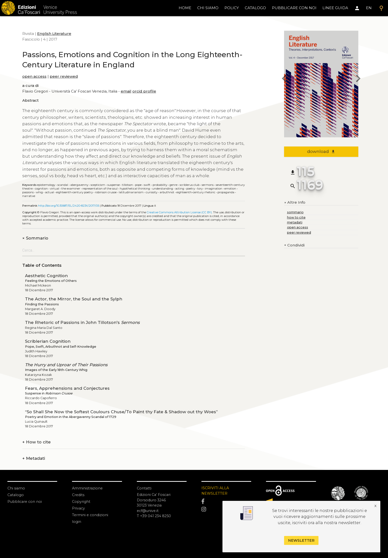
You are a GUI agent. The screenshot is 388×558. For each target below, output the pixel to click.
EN (369, 7)
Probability (160, 185)
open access (34, 76)
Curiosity (151, 192)
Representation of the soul (100, 188)
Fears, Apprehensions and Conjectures (67, 388)
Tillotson (127, 185)
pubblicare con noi (294, 7)
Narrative (28, 196)
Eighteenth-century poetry (74, 192)
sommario (295, 212)
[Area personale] (357, 8)
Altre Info (294, 202)
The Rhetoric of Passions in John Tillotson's (82, 322)
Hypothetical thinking (135, 188)
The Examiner (70, 188)
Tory (200, 188)
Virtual (54, 188)
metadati (294, 222)
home (185, 7)
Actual (49, 192)
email (126, 91)
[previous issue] (284, 79)
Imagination (213, 188)
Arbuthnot (167, 192)
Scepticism (98, 185)
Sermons (208, 185)
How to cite (36, 442)
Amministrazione (87, 488)
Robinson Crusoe (106, 192)
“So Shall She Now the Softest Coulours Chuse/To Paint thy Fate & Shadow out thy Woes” (121, 411)
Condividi (294, 245)
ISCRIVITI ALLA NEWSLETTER (215, 491)
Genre (173, 185)
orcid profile (144, 91)
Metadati (33, 458)
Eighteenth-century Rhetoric (195, 192)
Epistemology (46, 185)
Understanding (162, 188)
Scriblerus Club (189, 185)
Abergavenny (79, 185)
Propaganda (226, 192)
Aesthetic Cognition (46, 275)
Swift (147, 185)
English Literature (54, 33)
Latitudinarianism (131, 192)
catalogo (255, 7)
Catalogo (15, 494)
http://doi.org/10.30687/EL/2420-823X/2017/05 (68, 205)
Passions (28, 192)
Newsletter (301, 540)
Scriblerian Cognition (48, 341)
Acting (179, 188)
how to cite (296, 217)
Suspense (113, 185)
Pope (138, 185)
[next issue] (358, 79)
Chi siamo (16, 488)
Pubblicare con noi (25, 501)
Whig (39, 192)
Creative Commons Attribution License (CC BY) (179, 212)
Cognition (41, 188)
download (321, 151)
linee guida (335, 7)
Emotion (230, 188)
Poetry (190, 188)
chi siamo (207, 7)
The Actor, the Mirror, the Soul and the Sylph (73, 298)
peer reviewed (64, 76)
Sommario (35, 238)
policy (231, 7)
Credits (78, 494)
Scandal (62, 185)
